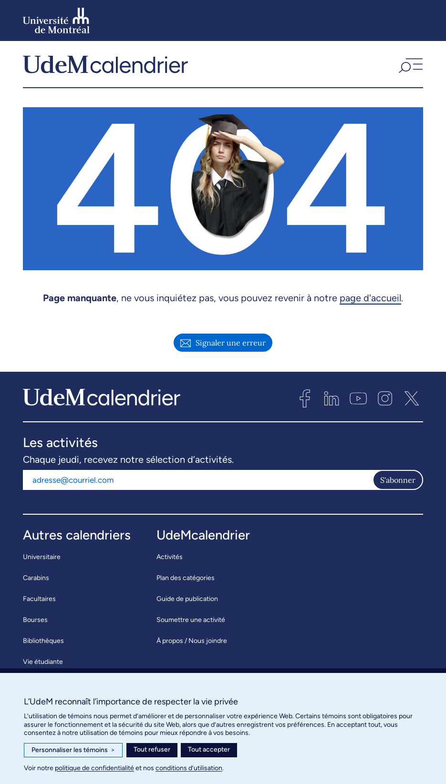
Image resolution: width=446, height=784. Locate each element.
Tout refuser (152, 749)
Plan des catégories (185, 581)
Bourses (35, 623)
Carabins (36, 581)
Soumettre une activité (190, 623)
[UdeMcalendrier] (105, 65)
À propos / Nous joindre (191, 644)
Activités (169, 560)
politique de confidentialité (94, 768)
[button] (409, 65)
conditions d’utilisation (189, 768)
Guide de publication (187, 602)
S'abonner (397, 483)
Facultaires (39, 602)
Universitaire (42, 560)
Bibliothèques (43, 644)
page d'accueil (370, 301)
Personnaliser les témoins (73, 750)
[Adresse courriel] (198, 483)
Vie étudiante (43, 665)
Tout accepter (209, 749)
